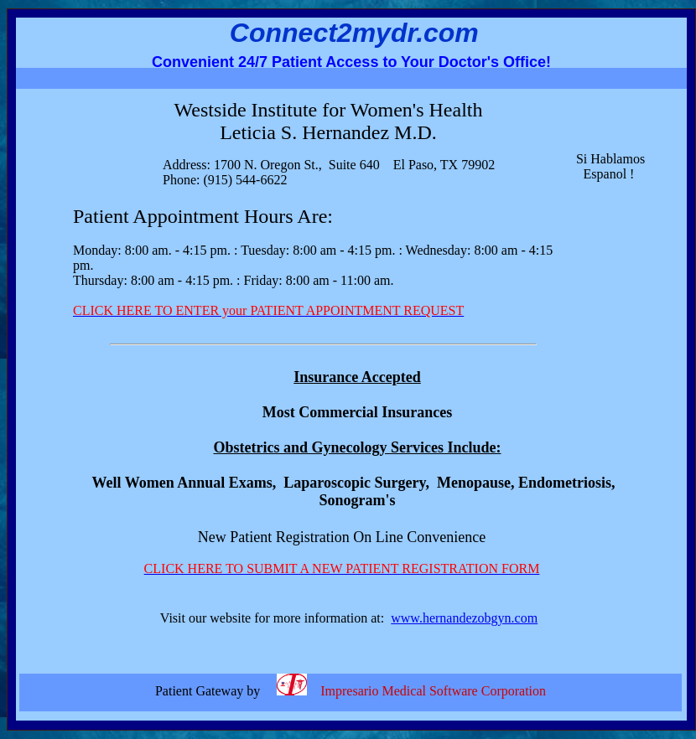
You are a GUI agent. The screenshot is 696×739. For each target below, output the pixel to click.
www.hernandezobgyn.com (464, 618)
